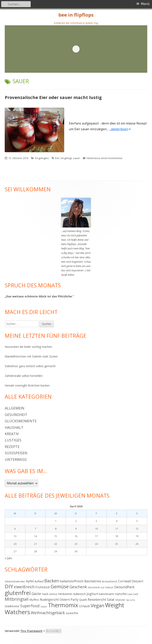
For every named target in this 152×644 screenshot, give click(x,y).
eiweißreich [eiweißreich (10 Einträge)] (24, 586)
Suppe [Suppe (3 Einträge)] (43, 606)
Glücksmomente (21, 421)
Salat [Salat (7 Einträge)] (110, 599)
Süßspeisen (16, 453)
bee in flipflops (76, 15)
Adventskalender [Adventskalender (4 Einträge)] (15, 581)
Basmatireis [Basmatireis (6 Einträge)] (92, 581)
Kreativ (12, 433)
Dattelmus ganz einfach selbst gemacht (30, 366)
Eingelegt (66, 158)
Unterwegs (16, 459)
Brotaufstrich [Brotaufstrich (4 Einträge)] (109, 581)
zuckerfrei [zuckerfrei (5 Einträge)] (72, 613)
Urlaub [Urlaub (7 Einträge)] (84, 606)
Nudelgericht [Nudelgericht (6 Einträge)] (49, 599)
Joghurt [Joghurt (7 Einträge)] (92, 593)
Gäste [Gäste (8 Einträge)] (36, 593)
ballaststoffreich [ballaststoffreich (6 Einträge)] (72, 581)
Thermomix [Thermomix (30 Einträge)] (63, 605)
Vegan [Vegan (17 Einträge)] (97, 605)
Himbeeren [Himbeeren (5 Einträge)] (65, 594)
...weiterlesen (120, 129)
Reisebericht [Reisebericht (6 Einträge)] (97, 599)
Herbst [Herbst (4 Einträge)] (53, 594)
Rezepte (12, 446)
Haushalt (14, 427)
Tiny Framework (31, 631)
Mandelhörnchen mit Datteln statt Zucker (31, 356)
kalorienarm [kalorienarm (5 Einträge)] (106, 594)
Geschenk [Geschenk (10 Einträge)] (78, 586)
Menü (145, 4)
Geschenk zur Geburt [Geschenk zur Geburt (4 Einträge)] (100, 587)
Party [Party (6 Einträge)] (74, 599)
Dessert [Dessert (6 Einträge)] (137, 581)
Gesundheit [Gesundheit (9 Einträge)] (124, 586)
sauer (76, 158)
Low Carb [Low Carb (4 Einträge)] (132, 594)
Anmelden (54, 631)
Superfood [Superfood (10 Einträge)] (30, 605)
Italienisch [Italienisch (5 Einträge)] (79, 594)
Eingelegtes (42, 158)
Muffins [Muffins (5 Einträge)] (34, 600)
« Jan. (8, 558)
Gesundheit (16, 414)
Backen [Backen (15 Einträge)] (51, 581)
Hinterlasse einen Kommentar (104, 158)
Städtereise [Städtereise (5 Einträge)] (12, 606)
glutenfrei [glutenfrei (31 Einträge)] (18, 593)
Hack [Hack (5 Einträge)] (45, 594)
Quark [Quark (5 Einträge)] (83, 600)
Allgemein (14, 408)
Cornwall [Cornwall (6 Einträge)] (124, 581)
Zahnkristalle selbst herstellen (24, 376)
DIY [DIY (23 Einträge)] (9, 586)
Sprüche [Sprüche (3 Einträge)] (130, 600)
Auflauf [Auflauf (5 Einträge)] (39, 581)
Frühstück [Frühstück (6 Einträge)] (42, 587)
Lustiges (13, 440)
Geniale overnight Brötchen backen (27, 385)
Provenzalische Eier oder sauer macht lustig (53, 97)
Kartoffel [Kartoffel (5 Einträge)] (120, 594)
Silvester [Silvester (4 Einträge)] (120, 600)
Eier (57, 158)
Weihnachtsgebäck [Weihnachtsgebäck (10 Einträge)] (48, 612)
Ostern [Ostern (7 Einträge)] (65, 599)
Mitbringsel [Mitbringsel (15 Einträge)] (16, 599)
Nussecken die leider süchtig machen (28, 347)
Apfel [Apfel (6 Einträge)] (30, 581)
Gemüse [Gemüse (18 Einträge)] (60, 586)
